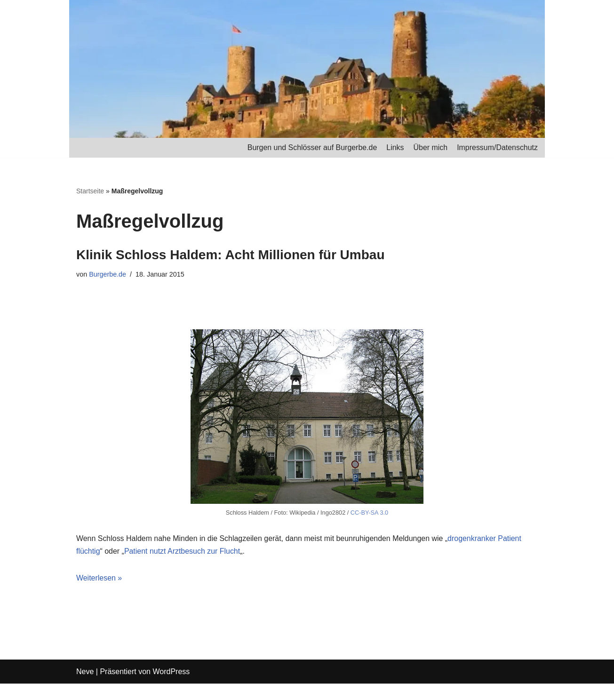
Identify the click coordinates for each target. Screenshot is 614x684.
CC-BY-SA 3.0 (370, 513)
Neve (85, 672)
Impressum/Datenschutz (497, 147)
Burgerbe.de (107, 274)
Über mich (430, 147)
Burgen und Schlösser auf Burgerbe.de (312, 147)
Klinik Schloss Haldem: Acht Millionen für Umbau (230, 254)
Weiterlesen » (99, 578)
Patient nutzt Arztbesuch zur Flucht (182, 552)
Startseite (90, 191)
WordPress (171, 672)
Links (394, 147)
